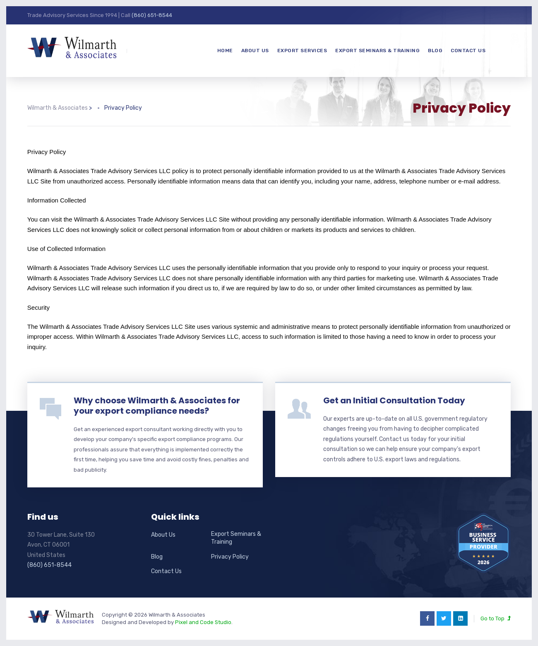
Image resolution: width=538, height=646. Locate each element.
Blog (435, 50)
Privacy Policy (230, 556)
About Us (255, 50)
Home (225, 50)
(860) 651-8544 (152, 15)
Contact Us (468, 50)
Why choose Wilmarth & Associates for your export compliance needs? (157, 406)
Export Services (302, 50)
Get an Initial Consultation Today (394, 400)
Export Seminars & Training (377, 50)
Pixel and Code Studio (203, 622)
